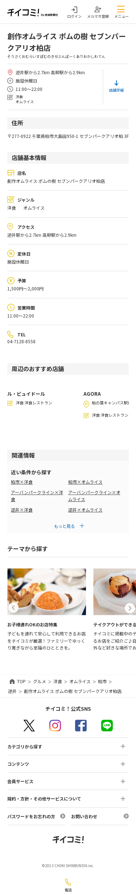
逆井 (12, 691)
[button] (13, 608)
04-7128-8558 (21, 341)
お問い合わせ (84, 816)
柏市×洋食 (22, 482)
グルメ (39, 681)
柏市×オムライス (85, 482)
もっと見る (64, 526)
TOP (21, 681)
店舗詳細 (116, 90)
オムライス (80, 681)
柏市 (102, 681)
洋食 (57, 681)
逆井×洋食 (22, 510)
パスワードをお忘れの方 (31, 816)
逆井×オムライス (85, 510)
